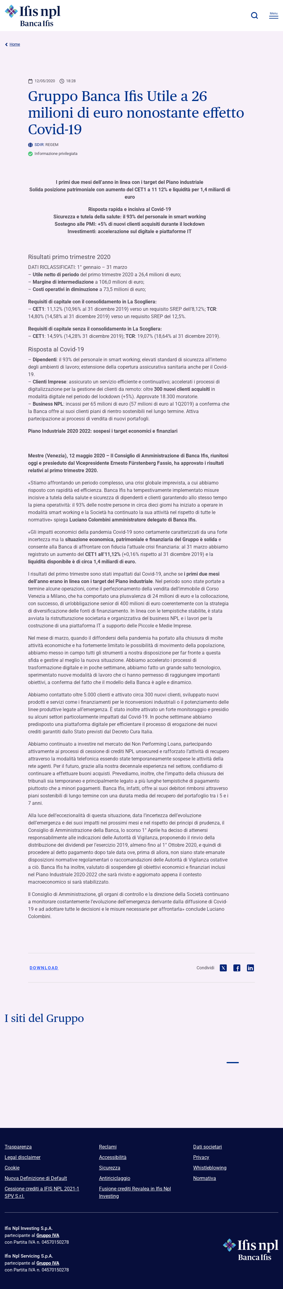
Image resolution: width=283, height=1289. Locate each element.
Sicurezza (109, 1168)
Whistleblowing (210, 1168)
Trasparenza (18, 1147)
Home (12, 44)
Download (44, 967)
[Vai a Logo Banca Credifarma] (141, 1051)
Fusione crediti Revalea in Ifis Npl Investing (135, 1192)
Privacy (201, 1157)
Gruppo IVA (47, 1235)
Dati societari (207, 1147)
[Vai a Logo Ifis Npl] (232, 1051)
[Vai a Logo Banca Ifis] (50, 1051)
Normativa (204, 1178)
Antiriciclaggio (114, 1178)
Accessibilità (113, 1157)
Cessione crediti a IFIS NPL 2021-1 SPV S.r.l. (42, 1192)
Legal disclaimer (22, 1157)
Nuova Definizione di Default (36, 1178)
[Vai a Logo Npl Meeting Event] (141, 1078)
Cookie (12, 1168)
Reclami (108, 1147)
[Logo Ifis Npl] (39, 15)
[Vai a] (232, 1078)
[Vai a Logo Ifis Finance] (50, 1078)
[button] (254, 15)
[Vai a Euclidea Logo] (141, 1106)
